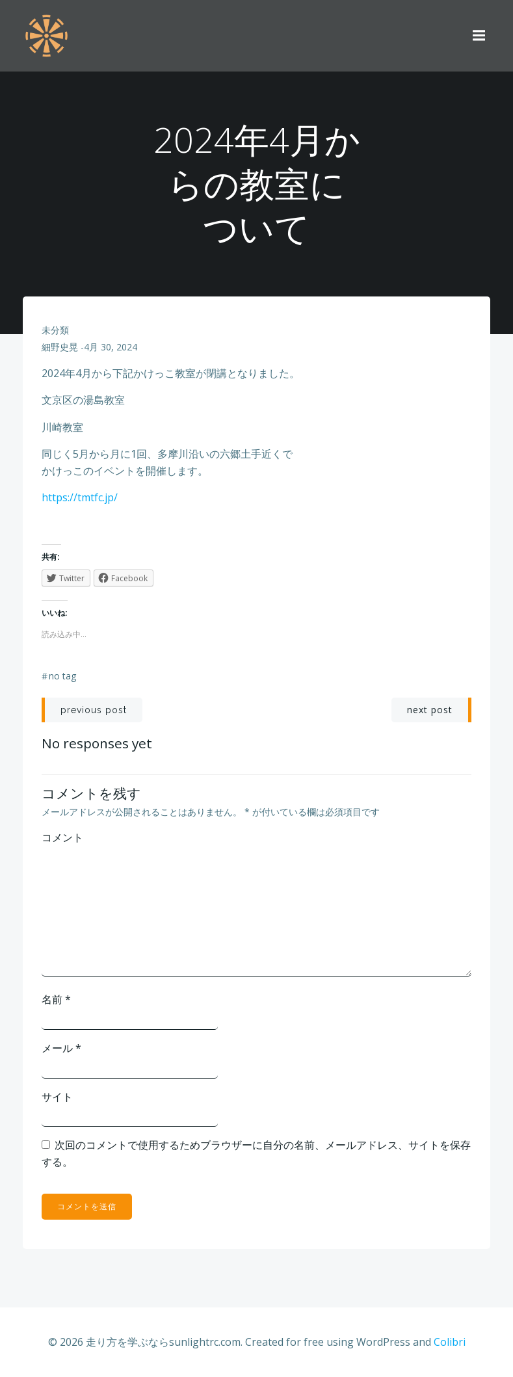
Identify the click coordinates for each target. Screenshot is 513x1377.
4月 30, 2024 (111, 347)
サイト (57, 1097)
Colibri (450, 1342)
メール (62, 1048)
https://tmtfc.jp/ (80, 498)
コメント (63, 837)
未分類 (56, 330)
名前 (57, 1000)
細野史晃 (60, 347)
